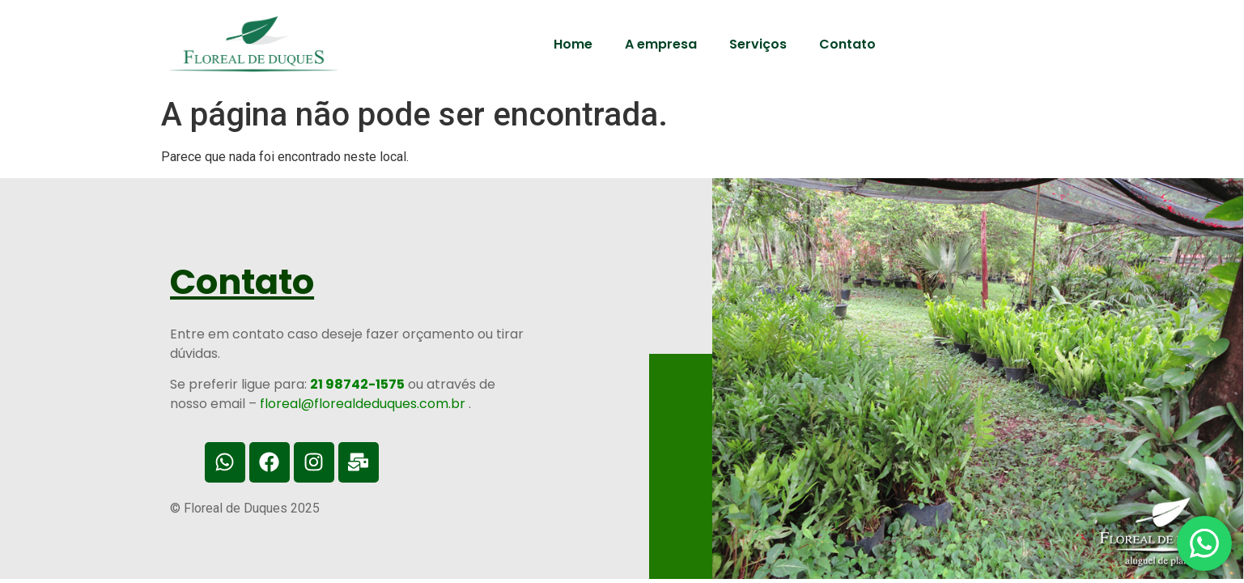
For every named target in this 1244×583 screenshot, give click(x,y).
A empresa (661, 44)
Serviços (758, 44)
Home (573, 44)
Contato (847, 44)
